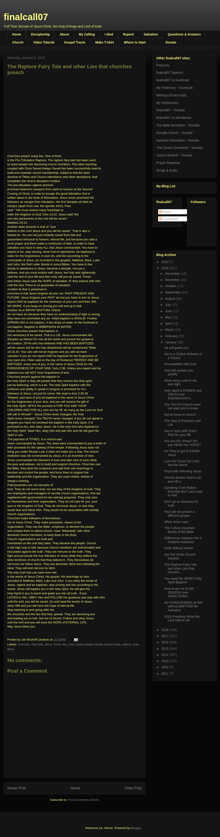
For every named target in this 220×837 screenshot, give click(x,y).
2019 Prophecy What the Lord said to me (182, 618)
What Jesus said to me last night (180, 382)
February (172, 336)
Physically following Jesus (182, 471)
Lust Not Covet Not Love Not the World (181, 463)
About (64, 34)
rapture (127, 644)
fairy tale (37, 644)
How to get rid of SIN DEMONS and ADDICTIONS (179, 592)
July (168, 305)
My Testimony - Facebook (174, 88)
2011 (165, 673)
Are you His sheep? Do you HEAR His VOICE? (182, 443)
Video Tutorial (43, 42)
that (135, 644)
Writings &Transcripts (171, 95)
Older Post (133, 788)
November (173, 280)
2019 (165, 268)
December (173, 273)
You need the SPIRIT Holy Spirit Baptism (183, 580)
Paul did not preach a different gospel (179, 513)
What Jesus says (176, 522)
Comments (168, 219)
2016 (165, 642)
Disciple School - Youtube (174, 133)
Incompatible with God (180, 364)
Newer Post (16, 788)
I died (109, 34)
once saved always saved (85, 644)
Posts (165, 212)
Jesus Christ (52, 644)
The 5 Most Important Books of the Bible (179, 530)
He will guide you (176, 348)
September (173, 292)
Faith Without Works (178, 548)
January (171, 342)
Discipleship (40, 34)
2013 (165, 661)
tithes (10, 649)
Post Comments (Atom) (83, 800)
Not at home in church (180, 414)
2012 (165, 667)
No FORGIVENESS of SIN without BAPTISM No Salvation (183, 606)
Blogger (136, 828)
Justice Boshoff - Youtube (174, 155)
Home (16, 34)
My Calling (87, 34)
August (170, 298)
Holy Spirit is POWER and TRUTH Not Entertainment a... (182, 394)
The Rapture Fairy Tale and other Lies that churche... (180, 568)
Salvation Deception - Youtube (177, 140)
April (168, 323)
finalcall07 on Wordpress (173, 118)
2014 (165, 655)
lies (65, 644)
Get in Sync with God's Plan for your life (180, 433)
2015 (165, 648)
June (169, 311)
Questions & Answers (184, 34)
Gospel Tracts (74, 42)
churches (24, 644)
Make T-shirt (104, 42)
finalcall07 (26, 17)
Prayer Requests (168, 163)
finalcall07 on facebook (172, 80)
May (168, 317)
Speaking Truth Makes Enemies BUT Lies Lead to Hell (183, 491)
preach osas (112, 644)
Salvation (151, 34)
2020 (165, 262)
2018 (165, 630)
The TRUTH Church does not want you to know (182, 406)
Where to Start (135, 42)
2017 (165, 636)
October (171, 286)
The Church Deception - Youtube (179, 147)
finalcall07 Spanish (169, 72)
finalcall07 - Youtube (170, 110)
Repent (128, 34)
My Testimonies (167, 103)
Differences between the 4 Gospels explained (182, 540)
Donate (170, 42)
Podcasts (163, 65)
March (170, 330)
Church (17, 42)
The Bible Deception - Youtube (178, 125)
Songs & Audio (166, 170)
